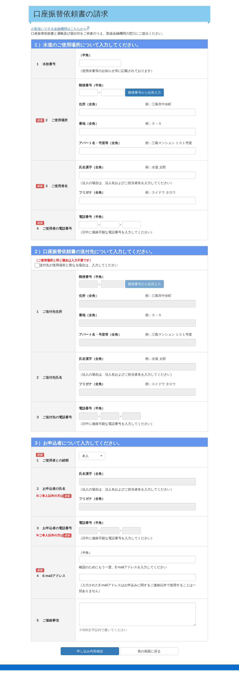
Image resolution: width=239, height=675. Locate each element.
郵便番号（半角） (92, 85)
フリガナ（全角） (92, 192)
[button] (92, 456)
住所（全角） (88, 104)
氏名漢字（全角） (92, 167)
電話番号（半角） (92, 217)
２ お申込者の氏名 (50, 488)
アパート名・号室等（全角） (100, 143)
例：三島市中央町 (158, 104)
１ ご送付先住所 (49, 311)
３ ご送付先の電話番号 (54, 417)
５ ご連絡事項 (47, 620)
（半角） (85, 55)
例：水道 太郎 (155, 167)
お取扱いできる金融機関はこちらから (60, 29)
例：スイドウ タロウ (160, 192)
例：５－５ (153, 123)
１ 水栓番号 (46, 64)
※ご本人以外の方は (49, 495)
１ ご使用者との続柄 (52, 460)
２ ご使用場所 (56, 120)
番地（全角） (88, 123)
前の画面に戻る (149, 651)
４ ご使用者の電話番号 (54, 228)
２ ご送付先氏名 (49, 377)
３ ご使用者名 (56, 186)
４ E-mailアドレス (50, 576)
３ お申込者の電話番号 (54, 528)
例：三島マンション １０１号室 (168, 143)
